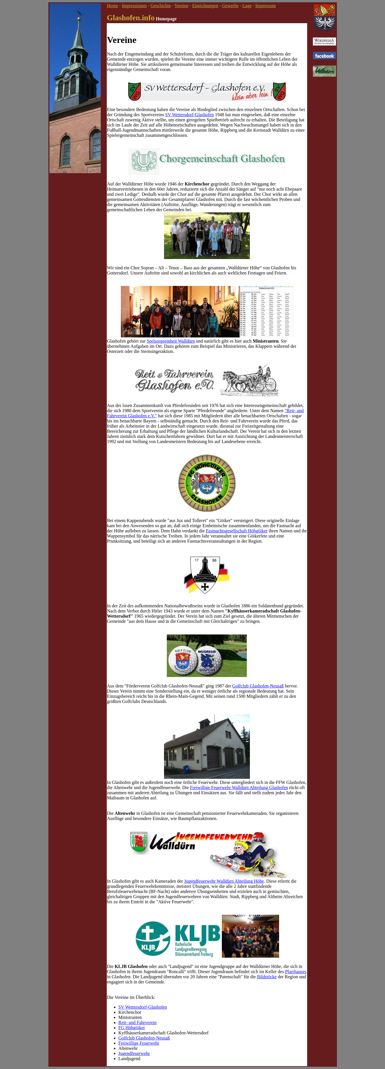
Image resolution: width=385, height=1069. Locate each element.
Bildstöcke (267, 976)
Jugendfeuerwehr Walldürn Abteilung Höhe (224, 881)
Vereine (182, 5)
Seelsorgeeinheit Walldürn (171, 341)
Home (112, 5)
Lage (247, 5)
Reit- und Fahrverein (138, 1022)
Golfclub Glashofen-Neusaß (258, 685)
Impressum (265, 5)
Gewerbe (230, 5)
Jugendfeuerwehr (134, 1053)
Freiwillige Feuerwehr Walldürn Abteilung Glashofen (239, 787)
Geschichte (160, 5)
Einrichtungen (205, 5)
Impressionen (134, 5)
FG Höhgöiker (132, 1027)
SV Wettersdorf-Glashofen (189, 114)
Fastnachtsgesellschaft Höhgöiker (237, 530)
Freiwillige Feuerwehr (139, 1043)
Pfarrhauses (296, 971)
